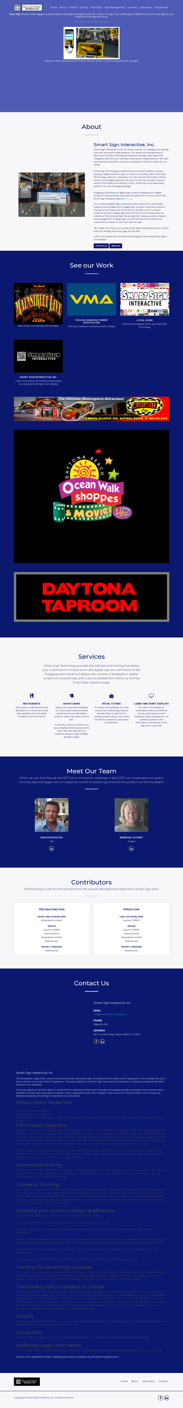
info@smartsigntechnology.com (110, 1014)
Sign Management (115, 7)
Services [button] (115, 246)
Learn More (145, 7)
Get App (127, 198)
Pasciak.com (161, 7)
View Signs (96, 7)
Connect (132, 7)
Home (54, 7)
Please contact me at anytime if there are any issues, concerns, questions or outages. (91, 61)
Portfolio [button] (101, 246)
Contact (83, 7)
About (63, 7)
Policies (73, 7)
